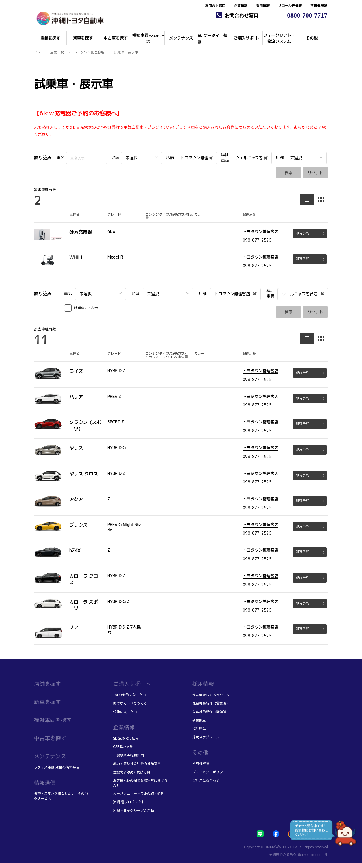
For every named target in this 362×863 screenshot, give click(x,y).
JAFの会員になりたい (130, 694)
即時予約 (310, 233)
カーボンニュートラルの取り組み (138, 793)
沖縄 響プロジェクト (129, 802)
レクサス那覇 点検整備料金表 (56, 767)
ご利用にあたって (205, 780)
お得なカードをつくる (130, 703)
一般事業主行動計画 (129, 755)
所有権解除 (200, 763)
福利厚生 (199, 728)
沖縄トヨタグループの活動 (133, 810)
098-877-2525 (257, 240)
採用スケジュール (205, 737)
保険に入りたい (125, 711)
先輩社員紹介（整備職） (211, 711)
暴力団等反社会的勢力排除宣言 (137, 763)
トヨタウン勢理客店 (260, 231)
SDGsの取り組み (126, 738)
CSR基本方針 (123, 746)
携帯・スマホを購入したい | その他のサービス (61, 795)
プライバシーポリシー (209, 772)
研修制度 (199, 720)
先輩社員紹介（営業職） (211, 703)
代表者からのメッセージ (211, 694)
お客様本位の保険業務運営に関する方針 (140, 782)
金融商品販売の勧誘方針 (132, 772)
